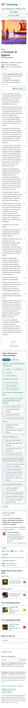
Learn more (5, 84)
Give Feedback (12, 686)
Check (6, 506)
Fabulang (11, 4)
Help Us (3, 686)
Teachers (20, 686)
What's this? (4, 69)
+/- (24, 94)
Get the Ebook (6, 692)
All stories (5, 640)
